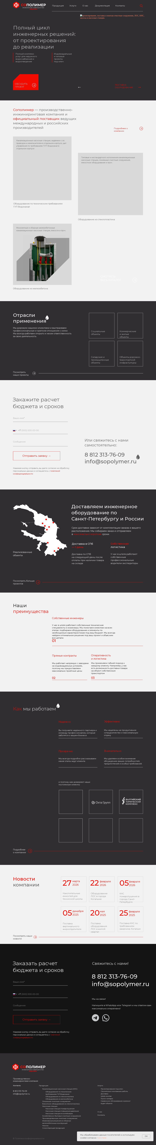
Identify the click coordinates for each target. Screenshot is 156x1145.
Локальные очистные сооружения (56, 1101)
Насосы (45, 1126)
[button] (34, 85)
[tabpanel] (78, 55)
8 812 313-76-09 (20, 1091)
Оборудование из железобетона (30, 288)
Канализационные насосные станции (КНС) (59, 1089)
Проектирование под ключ (112, 1089)
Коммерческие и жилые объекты (128, 334)
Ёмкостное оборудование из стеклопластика (61, 1104)
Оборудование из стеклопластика (96, 219)
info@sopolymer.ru (21, 1094)
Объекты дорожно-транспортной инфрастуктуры (130, 360)
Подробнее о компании (121, 129)
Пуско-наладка (107, 1099)
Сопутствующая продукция (53, 1128)
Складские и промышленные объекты (100, 360)
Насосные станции (49, 1106)
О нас (100, 1112)
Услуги (72, 5)
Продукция (58, 5)
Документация (102, 5)
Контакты (120, 5)
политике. (102, 1138)
